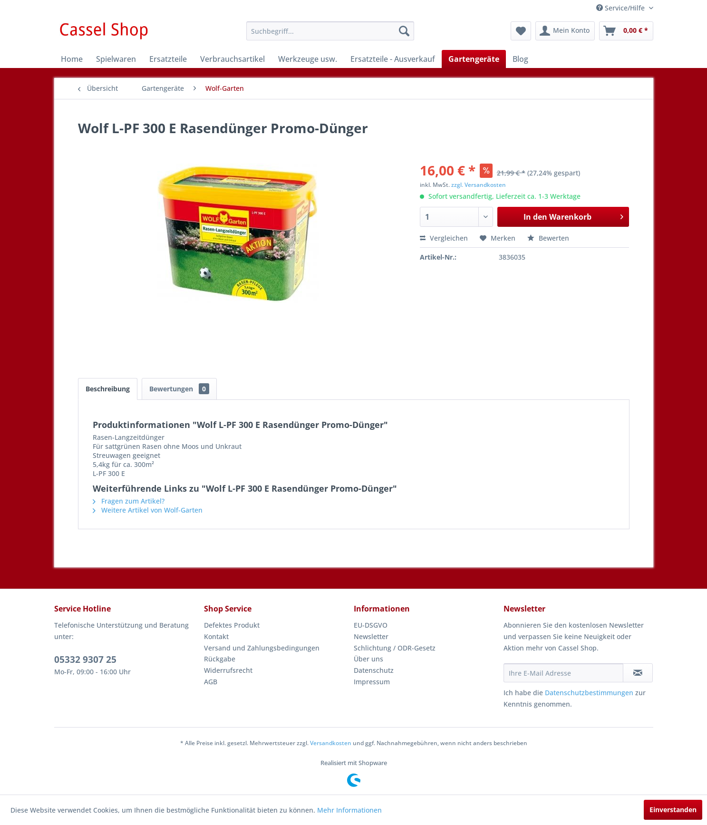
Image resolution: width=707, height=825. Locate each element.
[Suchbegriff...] (330, 30)
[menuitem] (330, 30)
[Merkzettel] (521, 30)
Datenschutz (374, 670)
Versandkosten (330, 743)
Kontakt (216, 636)
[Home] (71, 59)
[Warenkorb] (626, 30)
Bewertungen (179, 388)
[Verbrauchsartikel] (232, 59)
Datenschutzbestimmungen (589, 692)
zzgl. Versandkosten (478, 185)
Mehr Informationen (349, 810)
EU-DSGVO (370, 625)
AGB (210, 681)
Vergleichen (444, 238)
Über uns (368, 658)
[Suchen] (404, 30)
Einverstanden (673, 809)
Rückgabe (219, 658)
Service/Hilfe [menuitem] (621, 7)
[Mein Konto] (565, 30)
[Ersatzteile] (168, 59)
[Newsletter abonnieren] (638, 672)
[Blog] (520, 59)
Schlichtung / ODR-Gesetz (395, 647)
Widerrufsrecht (228, 670)
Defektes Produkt (232, 625)
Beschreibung (108, 388)
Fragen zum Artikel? (129, 500)
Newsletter (371, 636)
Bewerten (548, 238)
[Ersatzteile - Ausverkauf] (393, 59)
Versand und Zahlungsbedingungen (262, 647)
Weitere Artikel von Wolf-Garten (148, 509)
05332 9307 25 (85, 659)
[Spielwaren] (116, 59)
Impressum (372, 681)
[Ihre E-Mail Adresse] (563, 672)
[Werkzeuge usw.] (307, 59)
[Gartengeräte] (474, 59)
